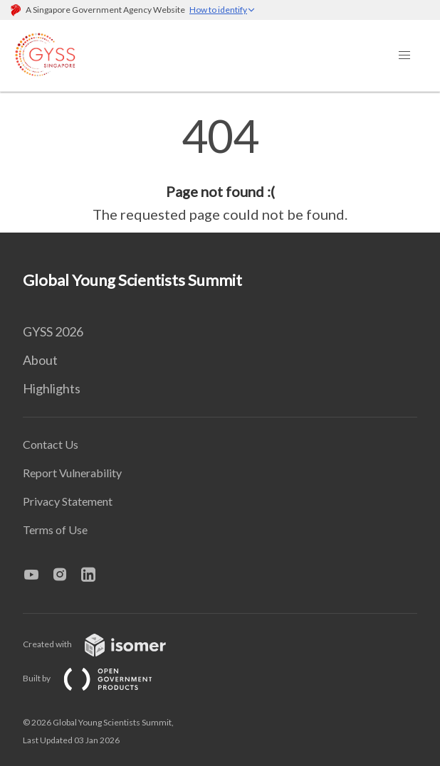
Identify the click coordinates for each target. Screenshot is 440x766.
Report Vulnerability (72, 472)
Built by (99, 678)
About (40, 360)
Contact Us (50, 444)
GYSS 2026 (53, 331)
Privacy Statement (67, 501)
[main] (220, 169)
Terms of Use (55, 529)
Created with (106, 644)
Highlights (51, 388)
